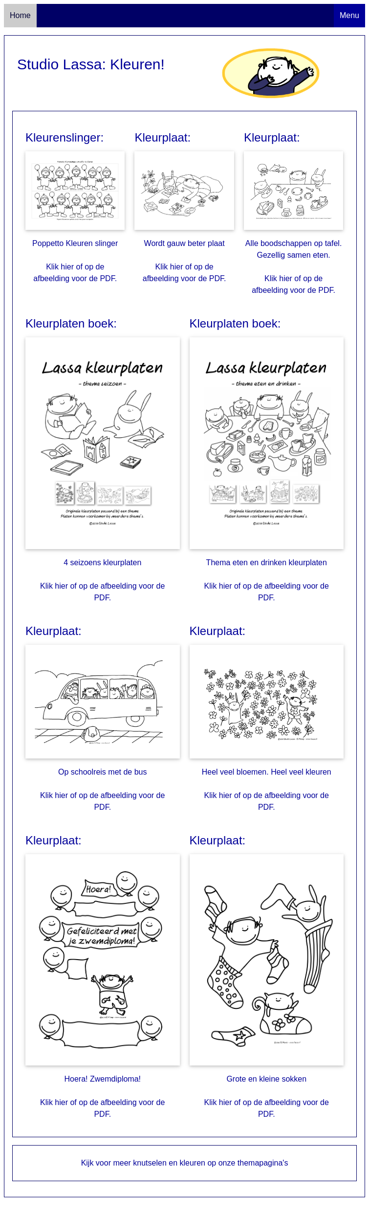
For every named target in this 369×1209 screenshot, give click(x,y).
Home (20, 15)
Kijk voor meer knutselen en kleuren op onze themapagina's (184, 1163)
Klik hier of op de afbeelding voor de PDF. (75, 273)
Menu (349, 15)
